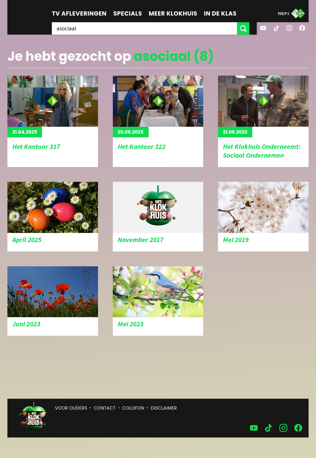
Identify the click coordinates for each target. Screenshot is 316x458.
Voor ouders (71, 408)
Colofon (133, 408)
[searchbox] (148, 28)
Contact (105, 408)
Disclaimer (164, 408)
